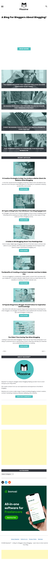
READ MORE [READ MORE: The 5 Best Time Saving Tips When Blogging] (24, 346)
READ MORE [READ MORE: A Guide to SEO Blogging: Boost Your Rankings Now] (24, 250)
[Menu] (2, 7)
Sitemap (40, 539)
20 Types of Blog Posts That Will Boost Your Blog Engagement (24, 211)
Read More (24, 49)
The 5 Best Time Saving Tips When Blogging (24, 337)
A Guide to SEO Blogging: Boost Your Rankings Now (24, 242)
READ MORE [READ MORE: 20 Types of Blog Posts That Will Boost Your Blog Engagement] (24, 220)
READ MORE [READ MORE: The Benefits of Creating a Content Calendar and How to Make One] (24, 283)
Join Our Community (24, 396)
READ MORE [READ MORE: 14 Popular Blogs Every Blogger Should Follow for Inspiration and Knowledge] (24, 315)
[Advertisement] (24, 415)
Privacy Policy (33, 539)
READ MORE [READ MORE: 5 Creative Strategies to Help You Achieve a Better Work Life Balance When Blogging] (24, 189)
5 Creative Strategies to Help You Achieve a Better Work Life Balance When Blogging (24, 179)
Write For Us (24, 539)
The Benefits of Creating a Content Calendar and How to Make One (24, 273)
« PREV (4, 351)
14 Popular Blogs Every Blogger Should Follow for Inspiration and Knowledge (24, 306)
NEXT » (43, 351)
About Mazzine (15, 539)
